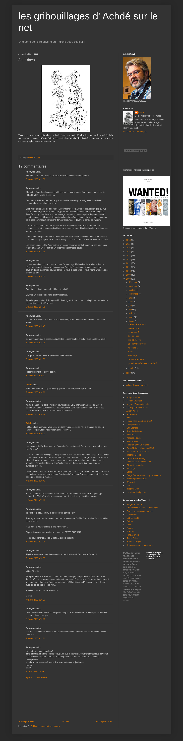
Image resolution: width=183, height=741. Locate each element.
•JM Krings (130, 468)
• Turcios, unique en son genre (139, 545)
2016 (128, 248)
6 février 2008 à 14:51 (35, 307)
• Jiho (128, 418)
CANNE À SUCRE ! (136, 324)
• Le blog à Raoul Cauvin (137, 407)
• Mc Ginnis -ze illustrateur (137, 451)
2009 (128, 275)
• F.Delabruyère (132, 535)
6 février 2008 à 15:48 (35, 326)
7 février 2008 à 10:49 (35, 481)
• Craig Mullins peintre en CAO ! (140, 448)
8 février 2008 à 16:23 (35, 619)
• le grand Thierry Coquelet (137, 404)
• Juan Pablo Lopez (134, 431)
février (131, 321)
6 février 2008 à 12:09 (35, 179)
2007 (128, 373)
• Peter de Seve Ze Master (137, 445)
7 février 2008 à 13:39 (35, 558)
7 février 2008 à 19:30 (35, 600)
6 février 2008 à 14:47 (35, 276)
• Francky (130, 531)
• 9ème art (130, 482)
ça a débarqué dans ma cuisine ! (142, 363)
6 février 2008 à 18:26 (35, 343)
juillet (131, 302)
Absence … (133, 348)
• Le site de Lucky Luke (136, 492)
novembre (133, 286)
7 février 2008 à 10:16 (35, 392)
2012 (128, 263)
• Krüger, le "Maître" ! (135, 504)
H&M (130, 351)
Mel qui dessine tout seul (137, 385)
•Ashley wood (132, 411)
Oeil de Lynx (133, 328)
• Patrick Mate (132, 441)
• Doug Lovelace (133, 424)
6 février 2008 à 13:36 (35, 252)
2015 (128, 252)
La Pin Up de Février (137, 344)
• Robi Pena (131, 435)
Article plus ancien (104, 721)
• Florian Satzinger (134, 401)
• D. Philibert (131, 514)
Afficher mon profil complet (135, 132)
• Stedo (129, 472)
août (130, 298)
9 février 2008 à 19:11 (35, 638)
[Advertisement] (65, 699)
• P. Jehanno (131, 414)
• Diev (128, 524)
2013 (128, 259)
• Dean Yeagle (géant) (135, 458)
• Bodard (129, 528)
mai (130, 309)
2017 (128, 244)
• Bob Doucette (132, 518)
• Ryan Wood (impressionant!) (139, 462)
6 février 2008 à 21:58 (35, 359)
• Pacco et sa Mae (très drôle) (139, 421)
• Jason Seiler (132, 538)
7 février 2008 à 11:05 (35, 500)
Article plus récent (27, 721)
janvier (131, 368)
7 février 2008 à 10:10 (35, 376)
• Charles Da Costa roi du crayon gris (142, 508)
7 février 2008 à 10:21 (35, 434)
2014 (128, 255)
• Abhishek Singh (133, 438)
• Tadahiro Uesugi (133, 455)
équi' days (132, 355)
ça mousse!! (133, 332)
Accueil (65, 721)
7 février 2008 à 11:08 (35, 542)
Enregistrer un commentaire (35, 677)
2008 (128, 279)
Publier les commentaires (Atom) (45, 726)
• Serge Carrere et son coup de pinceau (143, 475)
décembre (133, 282)
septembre (133, 294)
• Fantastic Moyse (133, 541)
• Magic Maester (133, 397)
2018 (128, 240)
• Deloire (129, 521)
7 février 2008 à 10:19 (35, 414)
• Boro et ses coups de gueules (139, 511)
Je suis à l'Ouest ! (136, 359)
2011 (128, 267)
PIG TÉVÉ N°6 (134, 340)
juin (130, 305)
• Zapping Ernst (132, 489)
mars (130, 317)
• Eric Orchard (132, 428)
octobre (132, 290)
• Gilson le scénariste (135, 465)
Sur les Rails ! (134, 336)
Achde (29, 385)
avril (130, 313)
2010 (128, 271)
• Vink (128, 485)
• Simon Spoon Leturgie (136, 479)
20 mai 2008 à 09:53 (35, 671)
